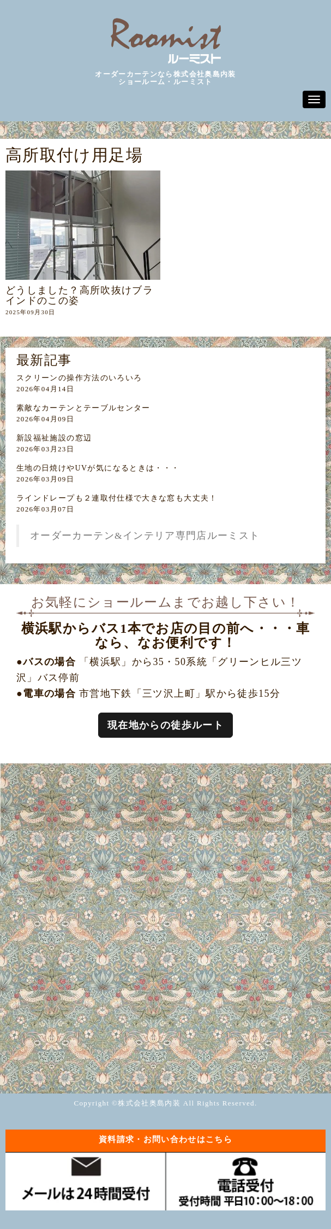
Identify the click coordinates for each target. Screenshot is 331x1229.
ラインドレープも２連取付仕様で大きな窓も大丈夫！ (117, 498)
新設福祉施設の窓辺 (54, 438)
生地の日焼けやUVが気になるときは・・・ (97, 468)
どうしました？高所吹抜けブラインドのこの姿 (79, 295)
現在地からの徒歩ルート (165, 725)
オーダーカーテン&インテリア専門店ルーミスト (145, 535)
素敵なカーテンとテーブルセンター (83, 408)
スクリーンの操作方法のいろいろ (79, 378)
